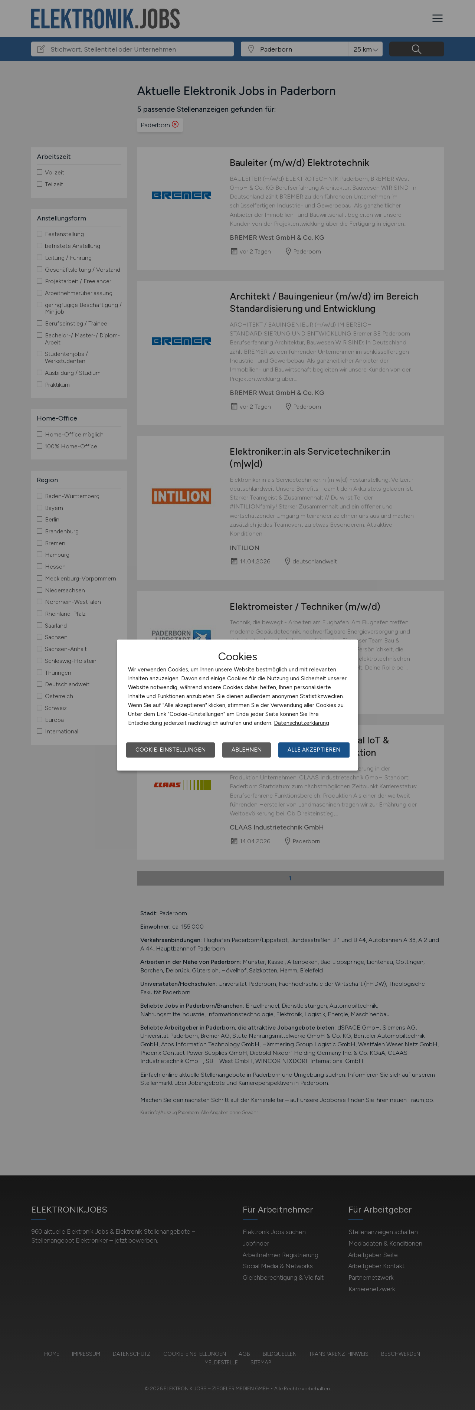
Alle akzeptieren (314, 749)
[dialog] (237, 705)
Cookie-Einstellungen (170, 749)
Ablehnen (247, 749)
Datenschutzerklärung (301, 723)
